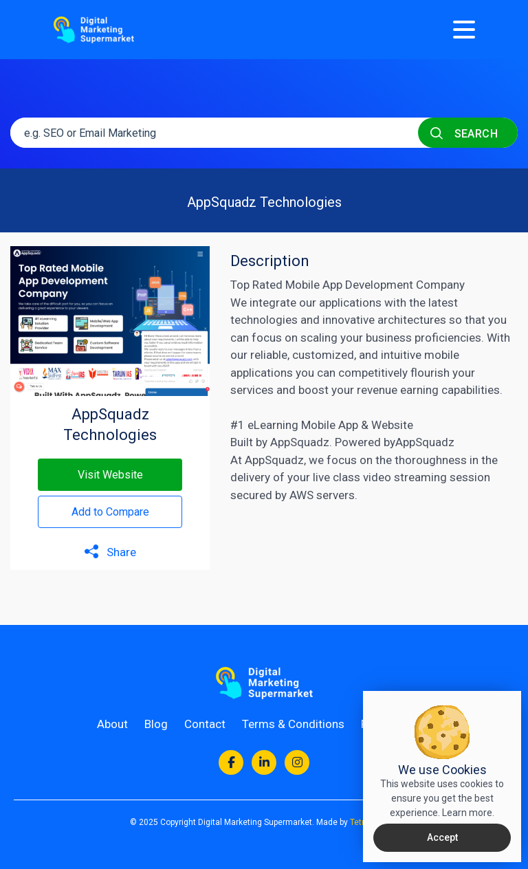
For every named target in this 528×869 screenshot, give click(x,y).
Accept (442, 837)
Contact (205, 724)
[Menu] (464, 30)
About (112, 724)
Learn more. (468, 812)
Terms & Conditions (293, 724)
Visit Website (110, 474)
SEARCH (464, 133)
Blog (156, 724)
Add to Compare (110, 511)
